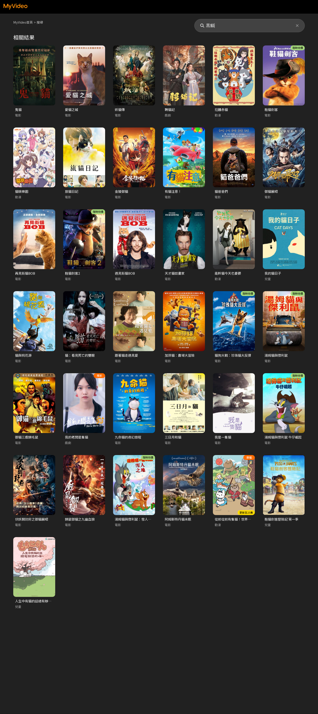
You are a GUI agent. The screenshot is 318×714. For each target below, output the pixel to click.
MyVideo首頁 (23, 22)
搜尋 (40, 22)
